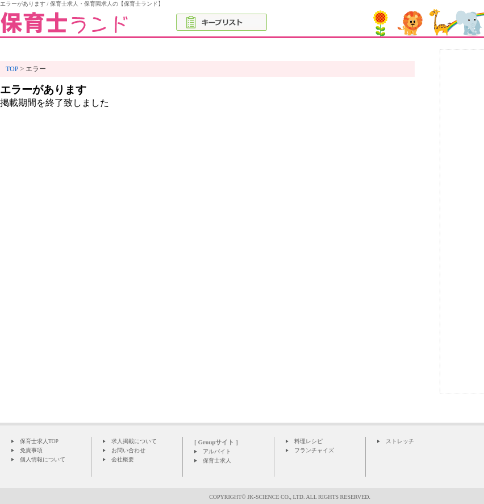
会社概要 (122, 459)
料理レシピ (308, 441)
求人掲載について (134, 441)
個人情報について (42, 459)
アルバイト (217, 451)
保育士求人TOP (39, 441)
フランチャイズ (314, 450)
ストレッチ (400, 441)
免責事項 (31, 450)
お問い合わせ (128, 450)
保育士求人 (217, 460)
